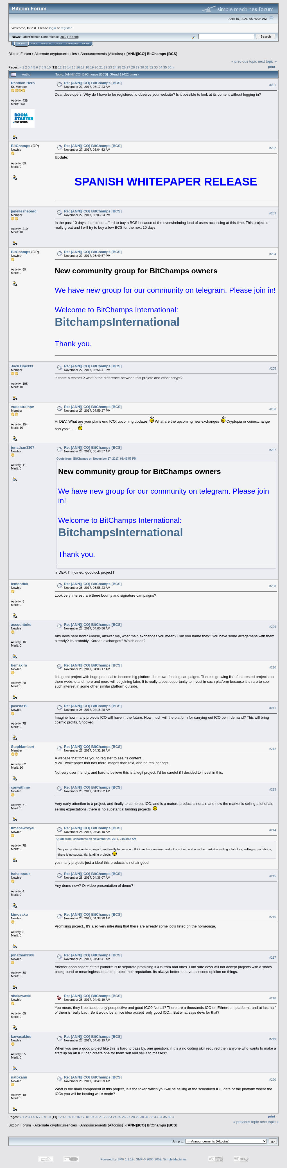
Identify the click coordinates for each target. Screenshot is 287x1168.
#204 (272, 254)
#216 (272, 917)
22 (105, 67)
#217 (272, 957)
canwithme (20, 787)
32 (151, 67)
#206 (272, 409)
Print (271, 66)
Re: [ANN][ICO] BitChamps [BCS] (93, 83)
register (66, 28)
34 (160, 67)
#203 (272, 213)
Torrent (73, 36)
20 (96, 67)
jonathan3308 (22, 955)
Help (34, 43)
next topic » (267, 61)
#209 (272, 626)
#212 (272, 748)
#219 (272, 1039)
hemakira (19, 665)
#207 (272, 450)
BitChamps (20, 146)
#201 (272, 85)
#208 (272, 586)
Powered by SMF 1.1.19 (117, 1159)
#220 (272, 1079)
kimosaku (19, 914)
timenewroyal (22, 828)
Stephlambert (22, 747)
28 (133, 67)
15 (73, 67)
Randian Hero (23, 83)
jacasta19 (19, 706)
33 (156, 67)
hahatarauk (20, 874)
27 (128, 67)
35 (165, 67)
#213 (272, 789)
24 (115, 67)
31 (146, 67)
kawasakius (21, 1036)
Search (46, 43)
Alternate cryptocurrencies (56, 54)
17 (83, 67)
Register (72, 43)
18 (87, 67)
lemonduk (19, 584)
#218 (272, 998)
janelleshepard (24, 211)
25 (119, 67)
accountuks (21, 624)
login (52, 28)
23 (110, 67)
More (86, 43)
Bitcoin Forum (19, 54)
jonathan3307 (22, 447)
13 (64, 67)
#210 (272, 667)
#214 (272, 830)
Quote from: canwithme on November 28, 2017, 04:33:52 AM (96, 838)
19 (92, 67)
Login (58, 43)
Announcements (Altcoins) (101, 54)
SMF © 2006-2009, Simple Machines (161, 1159)
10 (49, 67)
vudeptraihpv (22, 407)
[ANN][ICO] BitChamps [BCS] (151, 54)
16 (78, 67)
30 (142, 67)
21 (101, 67)
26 (124, 67)
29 (137, 67)
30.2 (63, 36)
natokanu (19, 1077)
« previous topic (244, 61)
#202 (272, 148)
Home (21, 43)
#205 (272, 368)
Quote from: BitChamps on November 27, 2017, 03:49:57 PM (97, 458)
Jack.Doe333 (22, 366)
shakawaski (21, 996)
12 (60, 67)
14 (69, 67)
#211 (272, 708)
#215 (272, 876)
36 (169, 67)
